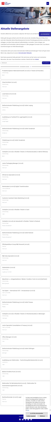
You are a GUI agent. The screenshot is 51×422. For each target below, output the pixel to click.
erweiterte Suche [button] (25, 66)
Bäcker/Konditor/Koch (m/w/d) (11, 371)
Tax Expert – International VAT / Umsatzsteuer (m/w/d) (18, 290)
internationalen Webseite (25, 53)
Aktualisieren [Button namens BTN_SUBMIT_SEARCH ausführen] (46, 62)
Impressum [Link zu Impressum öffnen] (22, 416)
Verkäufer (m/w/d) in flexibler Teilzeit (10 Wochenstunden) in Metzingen (23, 314)
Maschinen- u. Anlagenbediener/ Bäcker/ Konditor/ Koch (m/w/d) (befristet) (24, 279)
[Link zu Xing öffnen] (28, 419)
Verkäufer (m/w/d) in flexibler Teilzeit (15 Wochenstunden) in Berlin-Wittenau (25, 151)
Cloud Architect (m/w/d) (9, 82)
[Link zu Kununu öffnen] (31, 419)
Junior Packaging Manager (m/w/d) (12, 163)
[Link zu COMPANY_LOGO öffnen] (6, 3)
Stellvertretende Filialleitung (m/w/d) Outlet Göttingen (18, 348)
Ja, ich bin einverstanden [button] (36, 413)
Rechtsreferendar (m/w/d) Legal (11, 397)
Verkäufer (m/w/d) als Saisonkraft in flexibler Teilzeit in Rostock (21, 221)
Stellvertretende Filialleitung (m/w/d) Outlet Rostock (17, 233)
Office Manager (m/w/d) (9, 337)
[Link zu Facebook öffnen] (20, 419)
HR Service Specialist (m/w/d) (11, 175)
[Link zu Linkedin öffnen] (25, 419)
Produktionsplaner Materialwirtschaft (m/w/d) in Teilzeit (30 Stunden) (22, 70)
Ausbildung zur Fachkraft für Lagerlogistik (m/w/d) (17, 117)
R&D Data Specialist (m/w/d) (10, 256)
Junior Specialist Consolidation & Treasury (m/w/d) (17, 325)
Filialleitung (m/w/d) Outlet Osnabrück (13, 140)
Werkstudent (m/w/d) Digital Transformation (15, 186)
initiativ (37, 59)
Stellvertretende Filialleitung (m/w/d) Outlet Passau (17, 302)
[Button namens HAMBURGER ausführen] (47, 3)
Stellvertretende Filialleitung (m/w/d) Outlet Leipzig (17, 105)
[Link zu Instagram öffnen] (23, 419)
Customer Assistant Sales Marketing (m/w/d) (15, 198)
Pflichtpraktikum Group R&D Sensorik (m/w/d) (15, 244)
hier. (28, 410)
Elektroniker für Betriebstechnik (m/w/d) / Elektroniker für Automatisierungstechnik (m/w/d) (19, 384)
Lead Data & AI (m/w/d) (9, 94)
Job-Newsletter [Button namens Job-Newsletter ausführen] (45, 34)
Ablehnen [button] (42, 416)
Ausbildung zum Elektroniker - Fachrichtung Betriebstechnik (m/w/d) (22, 360)
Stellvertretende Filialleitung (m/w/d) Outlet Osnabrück (18, 128)
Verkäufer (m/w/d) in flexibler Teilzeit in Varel (15, 209)
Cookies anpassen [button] (31, 416)
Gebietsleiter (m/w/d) (8, 267)
